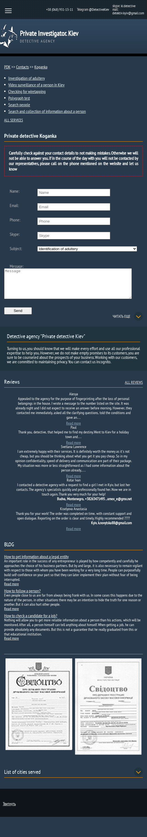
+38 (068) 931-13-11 (59, 9)
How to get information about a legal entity (36, 562)
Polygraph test (19, 98)
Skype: (15, 234)
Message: (17, 266)
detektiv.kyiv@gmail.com (128, 13)
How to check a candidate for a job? (30, 621)
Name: (14, 191)
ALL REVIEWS (134, 388)
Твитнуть (9, 809)
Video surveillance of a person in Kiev (36, 85)
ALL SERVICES (13, 120)
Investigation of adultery (26, 78)
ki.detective (128, 6)
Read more (73, 429)
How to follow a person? (22, 596)
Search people (19, 104)
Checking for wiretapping (27, 91)
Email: (14, 205)
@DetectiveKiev (99, 9)
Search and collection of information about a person (47, 111)
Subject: (16, 248)
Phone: (15, 220)
